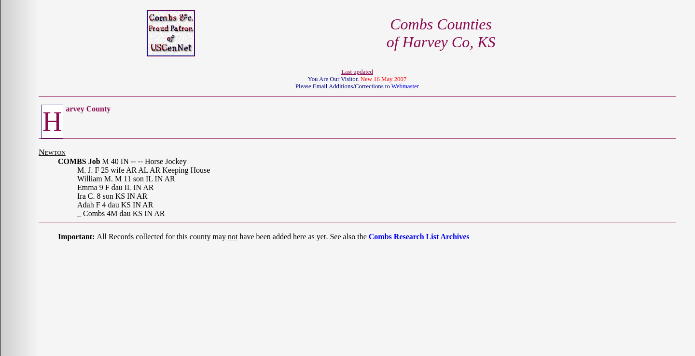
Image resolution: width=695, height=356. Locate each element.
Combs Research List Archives (419, 237)
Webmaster (405, 86)
